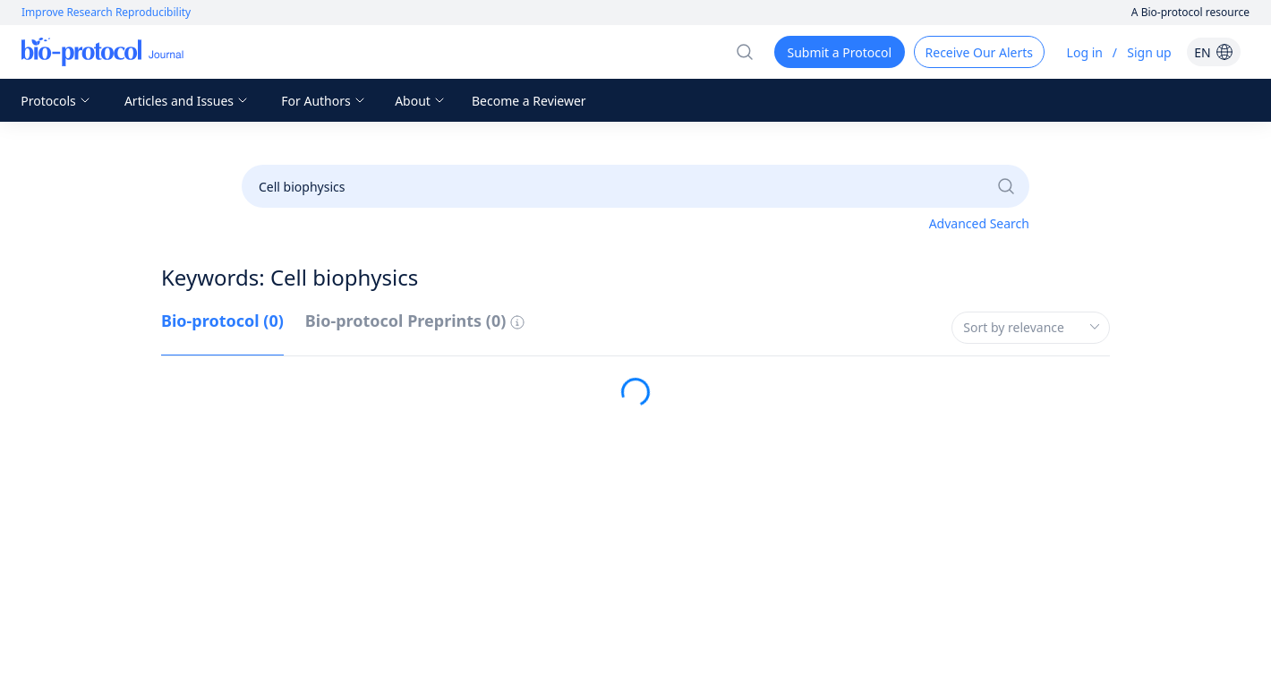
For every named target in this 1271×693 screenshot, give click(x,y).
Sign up (1149, 52)
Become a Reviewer (529, 100)
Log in (1085, 52)
